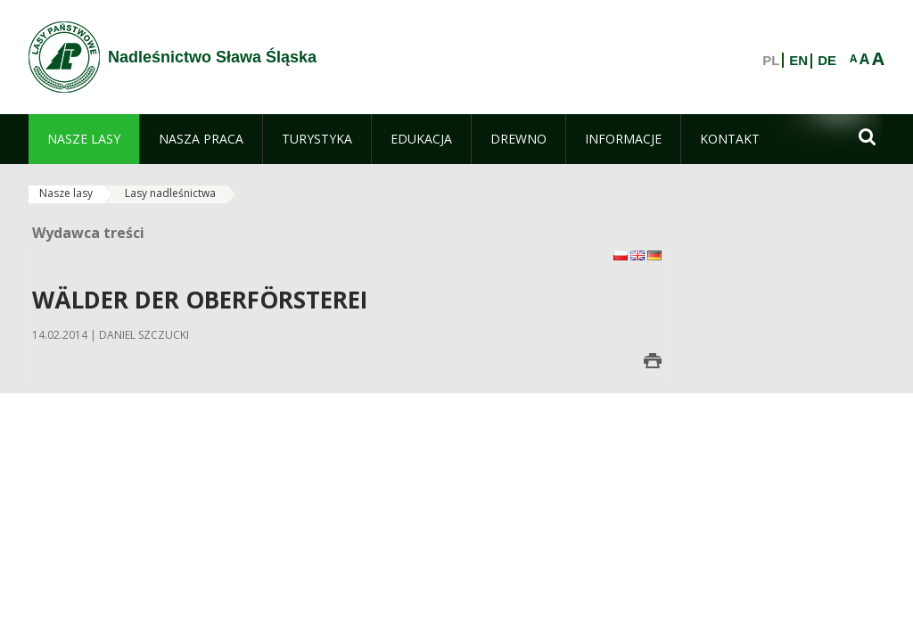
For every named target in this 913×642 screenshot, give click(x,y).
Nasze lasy (66, 193)
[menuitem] (84, 139)
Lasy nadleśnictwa (170, 193)
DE (827, 61)
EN (798, 61)
